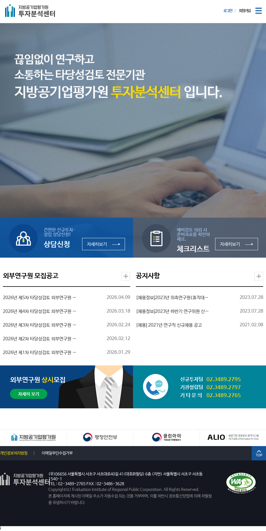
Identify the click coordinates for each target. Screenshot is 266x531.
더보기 (126, 276)
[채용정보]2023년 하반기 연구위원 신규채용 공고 (173, 311)
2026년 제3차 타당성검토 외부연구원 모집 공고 (40, 325)
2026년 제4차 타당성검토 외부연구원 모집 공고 (40, 311)
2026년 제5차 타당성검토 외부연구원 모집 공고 (40, 298)
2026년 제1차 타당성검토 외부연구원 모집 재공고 (40, 352)
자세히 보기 (28, 394)
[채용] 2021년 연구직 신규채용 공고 (169, 325)
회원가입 (244, 11)
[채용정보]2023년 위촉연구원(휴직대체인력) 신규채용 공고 (173, 298)
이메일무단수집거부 (57, 453)
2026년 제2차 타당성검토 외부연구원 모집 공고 (40, 339)
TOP (259, 453)
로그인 (227, 11)
